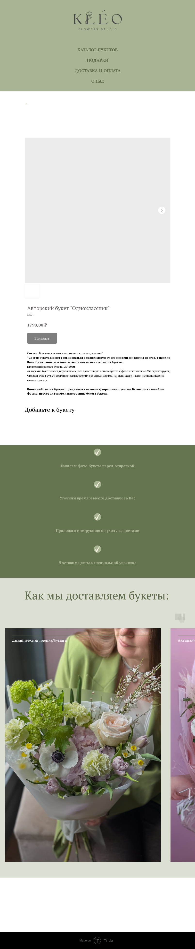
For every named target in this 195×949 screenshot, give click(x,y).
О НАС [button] (97, 81)
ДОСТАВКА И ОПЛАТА (98, 70)
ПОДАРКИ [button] (97, 60)
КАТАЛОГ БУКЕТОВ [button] (97, 50)
